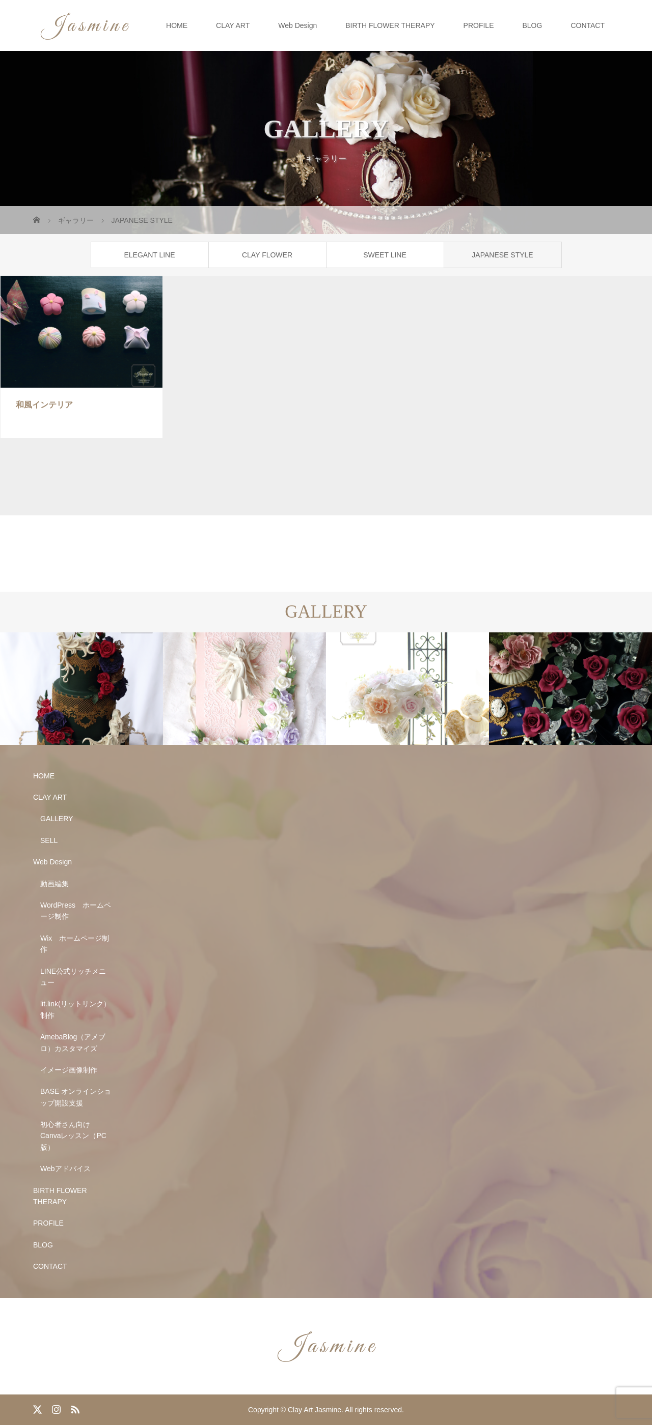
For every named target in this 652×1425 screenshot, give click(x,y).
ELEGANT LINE (149, 255)
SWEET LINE (384, 255)
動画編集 (54, 884)
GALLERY (56, 819)
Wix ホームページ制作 (74, 943)
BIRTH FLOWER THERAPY (389, 25)
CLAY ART (233, 25)
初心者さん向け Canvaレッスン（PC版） (73, 1135)
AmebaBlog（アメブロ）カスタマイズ (72, 1042)
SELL (49, 840)
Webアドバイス (65, 1169)
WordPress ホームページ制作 (75, 910)
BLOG (532, 25)
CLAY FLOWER (267, 255)
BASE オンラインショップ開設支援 (75, 1097)
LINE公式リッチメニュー (73, 976)
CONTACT (587, 25)
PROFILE (479, 25)
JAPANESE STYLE (502, 255)
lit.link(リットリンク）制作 (75, 1009)
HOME (176, 25)
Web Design (297, 25)
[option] (81, 688)
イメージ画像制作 (68, 1070)
